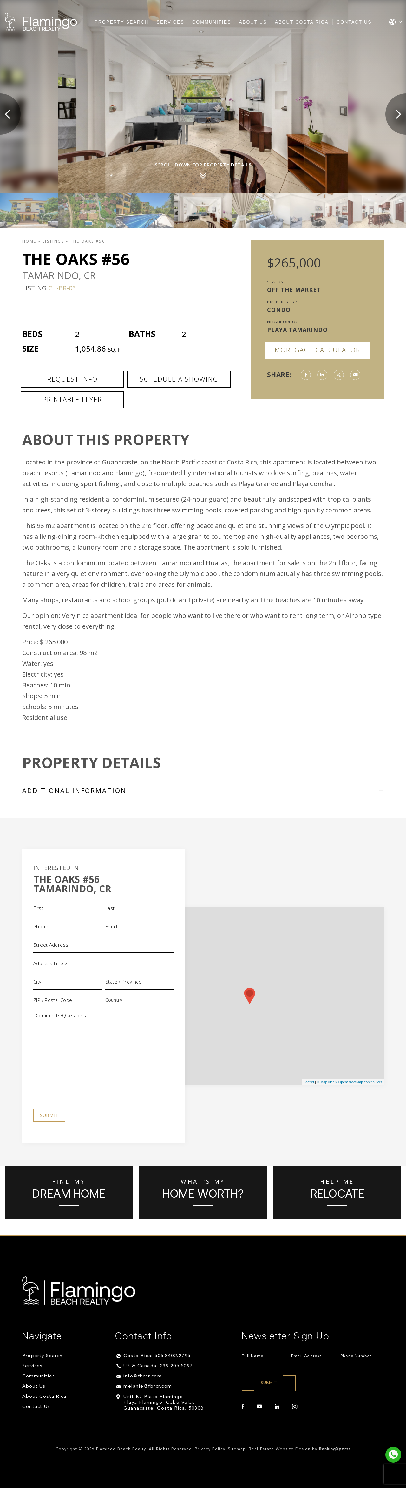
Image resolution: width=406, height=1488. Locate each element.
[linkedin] (277, 1406)
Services (170, 22)
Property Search (121, 22)
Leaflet (309, 1082)
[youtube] (259, 1406)
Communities (211, 22)
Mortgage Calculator (317, 350)
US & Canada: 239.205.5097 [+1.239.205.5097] (158, 1366)
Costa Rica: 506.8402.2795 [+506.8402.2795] (157, 1356)
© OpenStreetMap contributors (358, 1082)
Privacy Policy (210, 1449)
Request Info (72, 379)
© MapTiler (325, 1082)
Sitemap (237, 1449)
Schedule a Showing (179, 379)
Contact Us (354, 22)
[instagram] (294, 1406)
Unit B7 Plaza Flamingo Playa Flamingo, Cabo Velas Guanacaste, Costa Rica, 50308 (163, 1403)
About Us (253, 22)
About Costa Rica (302, 22)
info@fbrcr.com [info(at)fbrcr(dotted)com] (142, 1376)
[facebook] (243, 1406)
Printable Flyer (72, 399)
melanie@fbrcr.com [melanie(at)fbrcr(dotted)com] (147, 1386)
